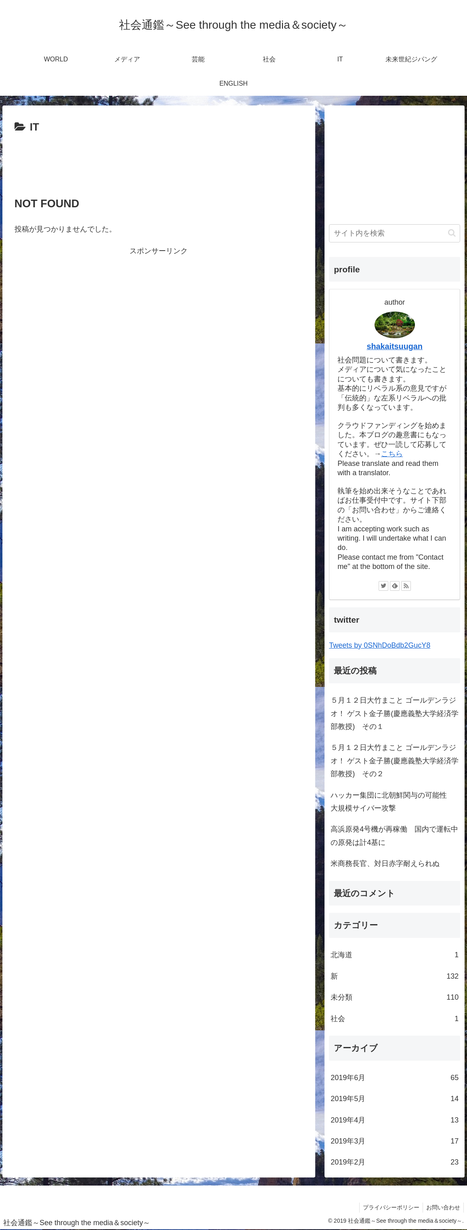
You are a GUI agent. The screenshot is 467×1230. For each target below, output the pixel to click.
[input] (394, 233)
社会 (395, 1018)
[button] (452, 233)
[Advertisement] (159, 161)
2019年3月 (395, 1141)
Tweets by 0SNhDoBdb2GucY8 (379, 645)
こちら (392, 454)
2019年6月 (395, 1077)
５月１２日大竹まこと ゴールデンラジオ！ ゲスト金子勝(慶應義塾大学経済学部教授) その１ (395, 713)
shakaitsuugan (394, 346)
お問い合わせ (442, 1207)
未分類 (395, 997)
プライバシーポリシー (388, 1207)
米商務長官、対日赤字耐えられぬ (385, 863)
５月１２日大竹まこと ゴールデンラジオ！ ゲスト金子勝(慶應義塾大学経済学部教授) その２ (395, 760)
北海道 (395, 954)
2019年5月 (395, 1098)
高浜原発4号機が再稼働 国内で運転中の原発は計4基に (394, 835)
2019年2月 (395, 1162)
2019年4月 (395, 1120)
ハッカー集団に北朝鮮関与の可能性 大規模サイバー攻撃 (392, 801)
